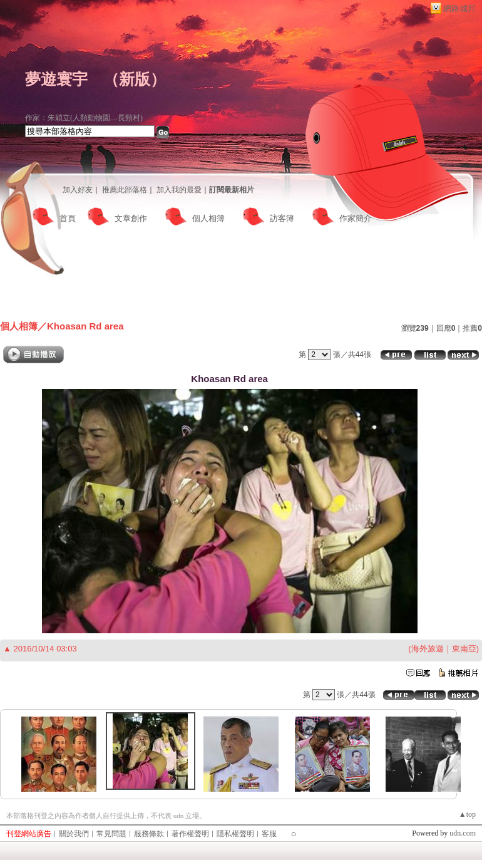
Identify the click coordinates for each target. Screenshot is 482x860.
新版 (134, 79)
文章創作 (131, 218)
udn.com (462, 833)
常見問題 (111, 833)
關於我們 (74, 833)
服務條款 (149, 833)
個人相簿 (208, 218)
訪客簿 (282, 218)
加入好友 (78, 189)
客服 (269, 833)
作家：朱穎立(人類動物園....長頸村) (84, 117)
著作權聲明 (190, 833)
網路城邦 (459, 8)
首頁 (67, 218)
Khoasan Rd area (85, 326)
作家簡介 (355, 218)
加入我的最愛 (179, 189)
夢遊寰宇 (56, 79)
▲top (467, 814)
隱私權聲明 (235, 833)
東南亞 (464, 648)
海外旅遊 (427, 648)
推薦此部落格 (124, 189)
